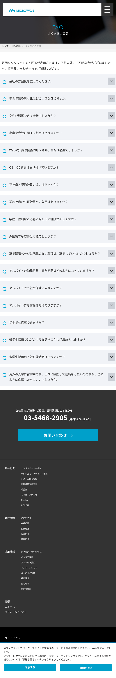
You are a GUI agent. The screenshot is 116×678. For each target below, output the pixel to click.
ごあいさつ (26, 518)
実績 (7, 601)
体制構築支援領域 (29, 484)
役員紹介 (25, 534)
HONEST (25, 505)
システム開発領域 (29, 478)
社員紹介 (25, 578)
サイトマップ (12, 638)
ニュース (10, 606)
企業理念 (25, 528)
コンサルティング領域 (31, 468)
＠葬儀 (24, 489)
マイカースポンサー (30, 494)
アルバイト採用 (28, 562)
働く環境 (25, 583)
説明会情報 (26, 589)
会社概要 (25, 523)
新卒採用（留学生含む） (32, 551)
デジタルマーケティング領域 (34, 473)
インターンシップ (29, 567)
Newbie (24, 500)
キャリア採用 (27, 557)
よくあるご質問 (28, 573)
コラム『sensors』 (16, 612)
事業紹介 (25, 539)
